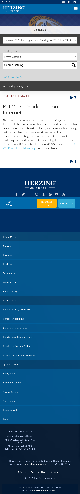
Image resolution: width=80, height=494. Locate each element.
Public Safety (10, 291)
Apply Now (67, 203)
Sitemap (54, 472)
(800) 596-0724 (70, 2)
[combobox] (40, 40)
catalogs (26, 487)
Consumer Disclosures (15, 328)
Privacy (22, 472)
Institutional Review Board (17, 337)
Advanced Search (13, 76)
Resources (10, 300)
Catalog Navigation (18, 86)
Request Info (47, 203)
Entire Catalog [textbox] (12, 56)
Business (8, 255)
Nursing (7, 246)
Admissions (9, 401)
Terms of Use (38, 472)
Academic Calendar (13, 382)
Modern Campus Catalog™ (46, 490)
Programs (9, 237)
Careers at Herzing (13, 319)
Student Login (9, 2)
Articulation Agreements (16, 310)
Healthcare (9, 264)
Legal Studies (10, 282)
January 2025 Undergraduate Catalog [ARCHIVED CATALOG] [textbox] (40, 40)
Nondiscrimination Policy (16, 346)
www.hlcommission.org (37, 464)
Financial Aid (10, 410)
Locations (8, 419)
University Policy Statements (19, 355)
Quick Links (10, 364)
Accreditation (10, 392)
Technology (9, 273)
